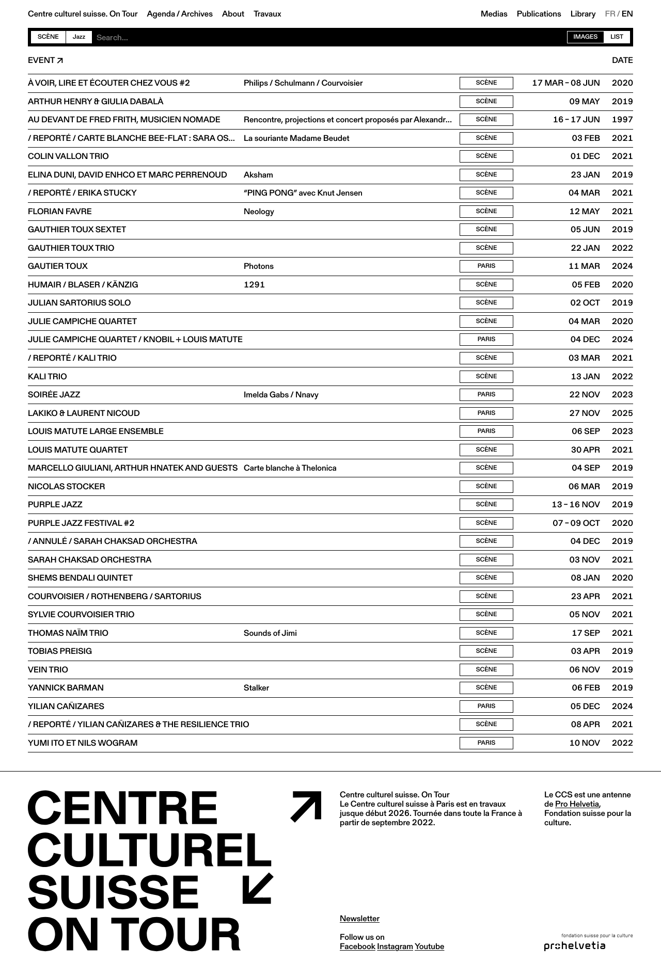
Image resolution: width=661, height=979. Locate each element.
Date (622, 60)
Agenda (161, 14)
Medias (494, 14)
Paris (487, 269)
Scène (48, 37)
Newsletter (360, 928)
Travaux (267, 14)
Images (586, 37)
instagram (395, 955)
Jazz (79, 37)
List (616, 37)
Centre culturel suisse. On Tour (82, 14)
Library (583, 14)
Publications (539, 14)
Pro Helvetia (577, 813)
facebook (357, 955)
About (233, 14)
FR (610, 14)
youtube (429, 955)
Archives (197, 14)
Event (41, 60)
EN (627, 14)
